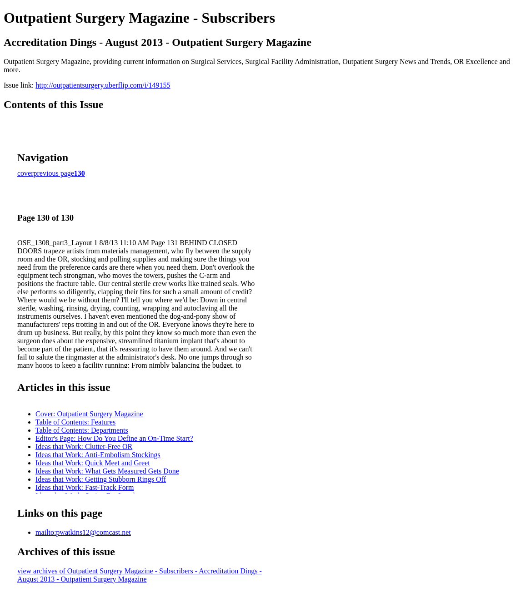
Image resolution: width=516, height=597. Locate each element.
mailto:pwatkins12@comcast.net (83, 532)
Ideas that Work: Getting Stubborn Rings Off (100, 479)
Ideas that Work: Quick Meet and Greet (92, 463)
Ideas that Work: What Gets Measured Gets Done (107, 471)
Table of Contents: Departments (81, 430)
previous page (54, 173)
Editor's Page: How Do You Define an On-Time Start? (114, 438)
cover (25, 173)
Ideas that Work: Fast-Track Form (84, 487)
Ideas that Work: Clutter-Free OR (83, 446)
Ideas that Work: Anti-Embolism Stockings (97, 455)
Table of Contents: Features (75, 422)
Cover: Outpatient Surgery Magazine (89, 414)
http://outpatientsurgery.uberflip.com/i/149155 (102, 85)
